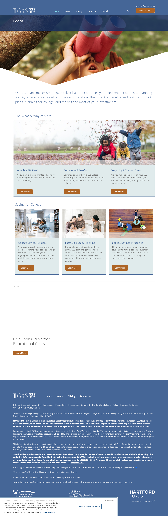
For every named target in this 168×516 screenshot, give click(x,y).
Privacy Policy (61, 405)
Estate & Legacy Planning (80, 242)
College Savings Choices (32, 242)
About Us (36, 405)
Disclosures (48, 405)
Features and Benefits (75, 170)
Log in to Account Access (145, 6)
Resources (92, 11)
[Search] (116, 11)
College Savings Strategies (127, 242)
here (136, 467)
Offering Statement (21, 405)
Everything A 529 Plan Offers (126, 170)
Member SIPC (77, 462)
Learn (56, 11)
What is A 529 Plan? (27, 170)
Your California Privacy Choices (26, 408)
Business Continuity (129, 405)
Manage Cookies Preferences (89, 507)
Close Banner (109, 502)
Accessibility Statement (80, 405)
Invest (67, 11)
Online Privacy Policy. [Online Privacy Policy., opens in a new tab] (48, 513)
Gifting (79, 11)
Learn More (25, 191)
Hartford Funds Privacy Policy (105, 405)
